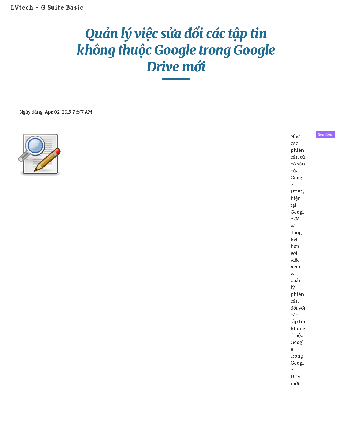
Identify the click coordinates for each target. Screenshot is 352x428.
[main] (176, 52)
